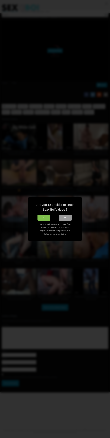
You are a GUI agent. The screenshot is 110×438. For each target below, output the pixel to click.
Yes (44, 218)
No (65, 218)
